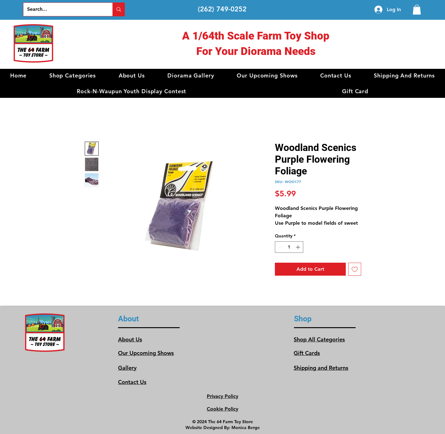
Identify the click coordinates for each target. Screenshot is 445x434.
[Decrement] (280, 247)
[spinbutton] (289, 247)
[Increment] (298, 247)
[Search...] (63, 9)
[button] (72, 75)
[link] (417, 10)
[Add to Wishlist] (354, 269)
